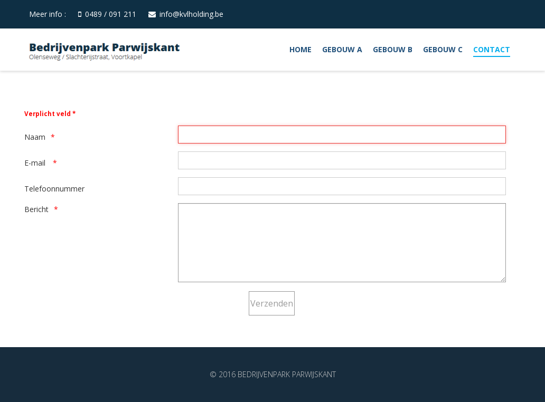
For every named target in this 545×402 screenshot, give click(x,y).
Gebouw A (342, 49)
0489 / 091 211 (110, 14)
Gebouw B (392, 49)
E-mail (36, 163)
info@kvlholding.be (191, 14)
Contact (491, 49)
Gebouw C (443, 49)
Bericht (36, 209)
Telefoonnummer (54, 189)
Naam (34, 137)
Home (300, 49)
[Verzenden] (272, 303)
